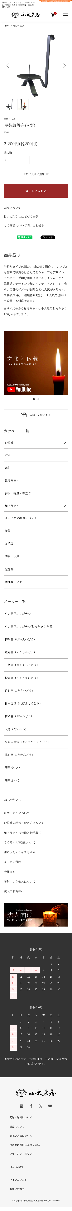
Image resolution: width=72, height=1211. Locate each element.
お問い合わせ (17, 1189)
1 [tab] (34, 399)
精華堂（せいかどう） (19, 716)
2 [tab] (38, 399)
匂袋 (8, 531)
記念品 (9, 569)
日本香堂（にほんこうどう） (23, 703)
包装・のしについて (17, 813)
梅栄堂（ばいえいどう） (20, 639)
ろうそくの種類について (20, 842)
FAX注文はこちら (39, 415)
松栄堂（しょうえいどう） (22, 678)
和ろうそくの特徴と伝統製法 (22, 833)
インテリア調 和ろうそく (21, 518)
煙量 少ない (12, 767)
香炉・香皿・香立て (18, 493)
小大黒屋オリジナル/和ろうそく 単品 (28, 626)
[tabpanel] (36, 363)
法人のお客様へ (14, 891)
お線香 (9, 443)
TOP (7, 25)
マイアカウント (18, 1179)
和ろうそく (12, 506)
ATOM (19, 1166)
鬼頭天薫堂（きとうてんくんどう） (28, 742)
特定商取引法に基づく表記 (21, 217)
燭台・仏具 (18, 25)
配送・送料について (21, 1117)
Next (64, 65)
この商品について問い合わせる (24, 225)
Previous (8, 65)
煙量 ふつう (12, 780)
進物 (8, 468)
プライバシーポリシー (22, 1154)
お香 (8, 455)
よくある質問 (12, 862)
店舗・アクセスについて (19, 881)
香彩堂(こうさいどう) (19, 691)
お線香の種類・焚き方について (24, 823)
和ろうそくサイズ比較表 (19, 852)
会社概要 (9, 872)
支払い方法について (21, 1135)
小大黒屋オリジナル (18, 614)
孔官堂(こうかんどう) (19, 755)
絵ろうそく (12, 480)
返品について (12, 208)
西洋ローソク (13, 582)
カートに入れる (36, 191)
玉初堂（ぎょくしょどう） (22, 665)
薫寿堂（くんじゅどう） (20, 652)
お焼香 (9, 543)
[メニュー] (65, 15)
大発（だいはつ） (16, 729)
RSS (12, 1166)
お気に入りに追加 (36, 174)
